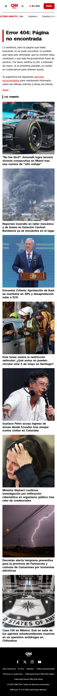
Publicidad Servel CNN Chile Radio (28, 679)
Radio (49, 6)
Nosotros (30, 669)
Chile (20, 16)
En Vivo (35, 6)
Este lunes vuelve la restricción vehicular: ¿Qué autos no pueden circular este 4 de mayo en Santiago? (28, 360)
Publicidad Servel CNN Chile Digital (39, 674)
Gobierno (32, 16)
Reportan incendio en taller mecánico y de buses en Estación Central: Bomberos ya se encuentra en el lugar (28, 227)
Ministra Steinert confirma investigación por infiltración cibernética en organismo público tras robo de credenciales (28, 495)
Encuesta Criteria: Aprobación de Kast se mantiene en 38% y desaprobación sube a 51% (28, 293)
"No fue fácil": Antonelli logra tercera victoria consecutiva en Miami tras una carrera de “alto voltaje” (27, 160)
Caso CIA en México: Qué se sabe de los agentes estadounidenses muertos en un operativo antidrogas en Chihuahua (28, 635)
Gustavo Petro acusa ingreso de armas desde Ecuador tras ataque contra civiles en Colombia (25, 427)
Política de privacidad (45, 669)
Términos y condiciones (13, 674)
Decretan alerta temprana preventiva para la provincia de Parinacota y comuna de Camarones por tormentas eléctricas (28, 565)
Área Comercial (9, 669)
